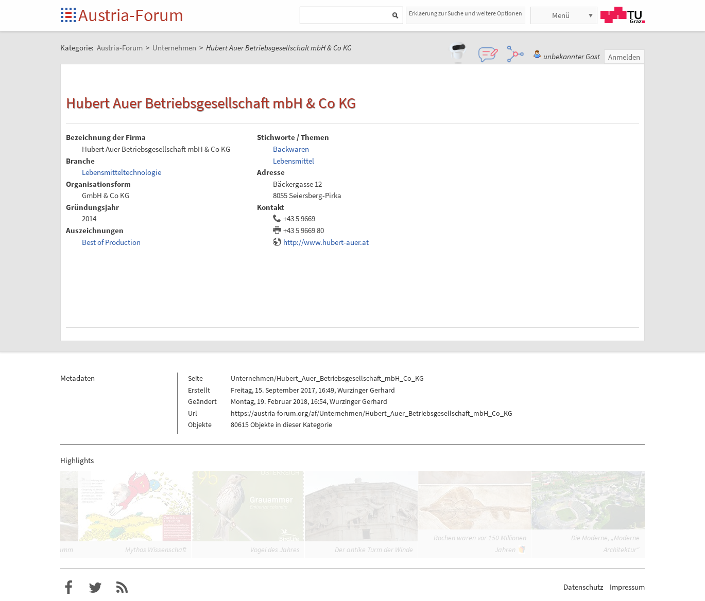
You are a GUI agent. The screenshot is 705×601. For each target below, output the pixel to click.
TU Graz (622, 15)
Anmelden (624, 57)
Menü (561, 15)
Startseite (69, 16)
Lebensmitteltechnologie (121, 172)
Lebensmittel (293, 161)
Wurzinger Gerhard (366, 390)
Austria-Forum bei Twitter (95, 587)
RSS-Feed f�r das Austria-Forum (122, 587)
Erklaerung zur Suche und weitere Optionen (465, 13)
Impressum (627, 587)
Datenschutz (583, 587)
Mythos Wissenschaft (155, 549)
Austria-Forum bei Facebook (68, 587)
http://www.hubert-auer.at (326, 242)
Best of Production (111, 242)
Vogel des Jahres (275, 549)
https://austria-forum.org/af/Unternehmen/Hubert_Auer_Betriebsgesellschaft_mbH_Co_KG (371, 413)
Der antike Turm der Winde (374, 549)
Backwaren (291, 149)
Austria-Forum (130, 15)
